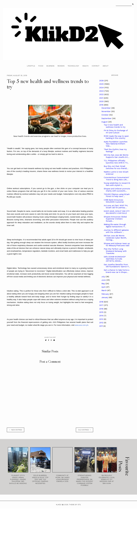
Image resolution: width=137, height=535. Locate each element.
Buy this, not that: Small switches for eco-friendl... (116, 167)
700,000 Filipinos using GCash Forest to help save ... (117, 195)
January (105, 297)
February (105, 294)
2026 (101, 81)
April (103, 287)
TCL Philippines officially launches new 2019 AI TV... (116, 162)
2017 (101, 305)
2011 (101, 326)
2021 (101, 98)
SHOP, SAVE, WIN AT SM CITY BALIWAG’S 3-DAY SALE (116, 212)
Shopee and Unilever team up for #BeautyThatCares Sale (117, 244)
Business (50, 66)
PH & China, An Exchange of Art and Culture (116, 131)
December (106, 108)
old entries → (84, 430)
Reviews (61, 66)
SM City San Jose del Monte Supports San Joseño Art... (116, 156)
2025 (101, 84)
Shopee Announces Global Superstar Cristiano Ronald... (115, 219)
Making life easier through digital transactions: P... (115, 225)
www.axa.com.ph (81, 325)
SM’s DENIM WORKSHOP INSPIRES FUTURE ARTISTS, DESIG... (115, 259)
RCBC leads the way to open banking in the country (116, 137)
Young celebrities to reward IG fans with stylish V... (117, 184)
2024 (101, 88)
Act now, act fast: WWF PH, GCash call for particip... (116, 206)
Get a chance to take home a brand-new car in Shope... (116, 271)
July (103, 277)
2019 (101, 105)
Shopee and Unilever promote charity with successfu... (117, 190)
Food (40, 66)
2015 (101, 312)
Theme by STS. (75, 505)
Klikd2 (59, 505)
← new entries (15, 430)
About (105, 66)
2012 (101, 323)
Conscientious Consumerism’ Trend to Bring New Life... (116, 178)
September (106, 118)
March (104, 290)
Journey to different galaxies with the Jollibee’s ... (116, 231)
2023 (101, 91)
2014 (101, 316)
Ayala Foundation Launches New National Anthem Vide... (115, 144)
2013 (101, 319)
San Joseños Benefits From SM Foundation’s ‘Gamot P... (117, 266)
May (103, 284)
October (105, 115)
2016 (101, 309)
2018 (101, 302)
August (104, 122)
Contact (95, 66)
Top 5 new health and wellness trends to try (114, 126)
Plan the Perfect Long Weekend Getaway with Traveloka (115, 251)
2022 (101, 94)
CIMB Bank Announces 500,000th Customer (114, 201)
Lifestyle (31, 66)
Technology (73, 66)
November (106, 111)
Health (85, 66)
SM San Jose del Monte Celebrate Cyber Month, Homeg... (115, 238)
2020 (101, 101)
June (103, 280)
